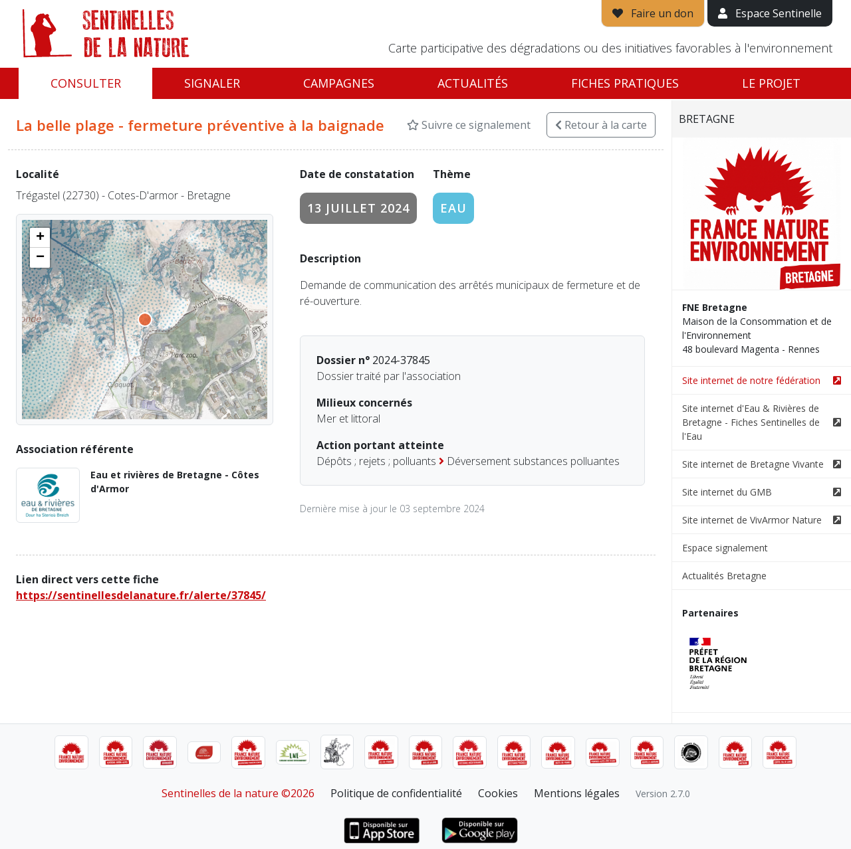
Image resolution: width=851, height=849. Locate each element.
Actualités (472, 83)
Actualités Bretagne (724, 575)
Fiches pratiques (625, 83)
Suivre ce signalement (469, 125)
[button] (40, 238)
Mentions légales (577, 793)
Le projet (771, 83)
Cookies (498, 793)
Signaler (212, 83)
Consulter (86, 83)
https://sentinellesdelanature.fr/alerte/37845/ (141, 595)
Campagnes (338, 83)
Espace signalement (725, 547)
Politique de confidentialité (396, 793)
